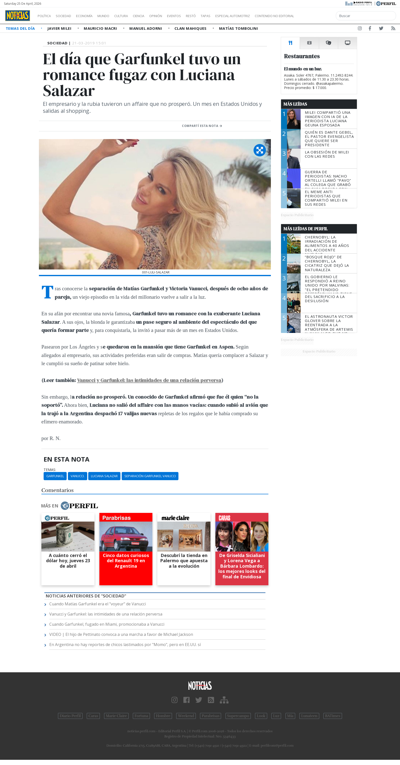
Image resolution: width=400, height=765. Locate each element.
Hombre (163, 716)
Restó (217, 15)
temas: (50, 470)
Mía (290, 716)
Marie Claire (116, 716)
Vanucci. (78, 476)
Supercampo (238, 716)
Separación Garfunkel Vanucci (150, 476)
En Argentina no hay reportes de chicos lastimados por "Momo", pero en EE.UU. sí (125, 644)
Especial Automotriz (265, 15)
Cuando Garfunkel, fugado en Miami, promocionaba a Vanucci (106, 624)
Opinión (176, 15)
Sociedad (68, 15)
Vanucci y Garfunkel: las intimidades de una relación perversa (149, 380)
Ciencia (156, 15)
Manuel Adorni (146, 28)
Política (46, 15)
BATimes (332, 716)
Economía (93, 15)
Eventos (197, 15)
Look (261, 716)
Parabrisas (210, 716)
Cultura (135, 15)
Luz (276, 716)
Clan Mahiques (191, 28)
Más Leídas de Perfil (306, 229)
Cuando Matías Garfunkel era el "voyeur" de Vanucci (97, 604)
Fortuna (141, 716)
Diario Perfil (70, 716)
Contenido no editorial (317, 15)
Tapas (233, 15)
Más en (69, 505)
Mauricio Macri (101, 28)
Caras (93, 716)
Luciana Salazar (104, 476)
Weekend (186, 716)
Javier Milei (60, 28)
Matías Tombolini (238, 28)
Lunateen (309, 716)
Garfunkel (55, 476)
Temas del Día (21, 28)
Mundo (115, 15)
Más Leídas (295, 104)
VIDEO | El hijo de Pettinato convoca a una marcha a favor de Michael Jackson (121, 634)
